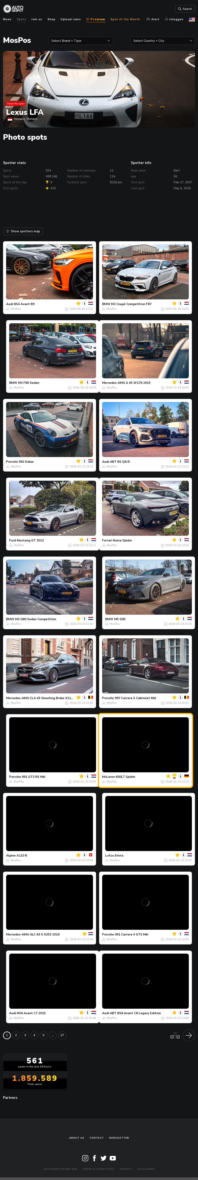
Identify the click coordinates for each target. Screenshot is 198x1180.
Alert (153, 19)
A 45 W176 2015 (138, 383)
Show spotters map (23, 231)
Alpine (11, 855)
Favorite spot (16, 103)
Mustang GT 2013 (30, 540)
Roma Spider (122, 540)
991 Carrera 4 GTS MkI (131, 934)
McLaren (108, 777)
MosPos (16, 309)
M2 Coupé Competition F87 (131, 304)
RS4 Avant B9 (24, 304)
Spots (21, 19)
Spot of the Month (125, 19)
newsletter (119, 1137)
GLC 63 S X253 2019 (45, 934)
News (7, 19)
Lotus (109, 855)
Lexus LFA (25, 112)
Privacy (126, 1169)
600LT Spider (125, 777)
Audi (9, 304)
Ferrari (107, 540)
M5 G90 (119, 619)
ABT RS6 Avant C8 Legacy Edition (135, 1013)
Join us (36, 19)
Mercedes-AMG (113, 383)
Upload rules (71, 19)
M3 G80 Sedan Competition (35, 619)
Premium (95, 19)
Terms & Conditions (98, 1169)
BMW (106, 304)
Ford (12, 540)
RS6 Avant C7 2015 (31, 1013)
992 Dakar (26, 462)
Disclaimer (146, 1169)
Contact (97, 1137)
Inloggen (174, 19)
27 (62, 1035)
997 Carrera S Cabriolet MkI (135, 698)
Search (184, 9)
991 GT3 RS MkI (33, 777)
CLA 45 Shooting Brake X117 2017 (55, 698)
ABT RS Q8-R (120, 462)
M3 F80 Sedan (28, 383)
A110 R (22, 855)
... (53, 1035)
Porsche (12, 462)
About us (76, 1137)
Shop (51, 19)
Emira (119, 855)
